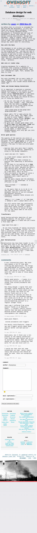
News (12, 6)
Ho (9, 489)
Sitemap (23, 509)
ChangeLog (13, 464)
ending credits (26, 479)
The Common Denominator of (26, 461)
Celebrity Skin (9, 487)
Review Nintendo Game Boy (27, 466)
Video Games (5, 469)
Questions (5, 458)
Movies (13, 462)
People (23, 492)
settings (30, 490)
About (24, 7)
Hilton (10, 490)
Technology (5, 456)
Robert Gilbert (10, 356)
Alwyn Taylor (10, 316)
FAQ (29, 509)
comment (5, 403)
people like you (8, 507)
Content (15, 505)
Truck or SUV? (9, 492)
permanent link (5, 294)
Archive (31, 6)
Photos (5, 460)
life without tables (26, 471)
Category (11, 7)
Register (29, 493)
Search (25, 6)
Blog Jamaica (5, 463)
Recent (18, 6)
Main (5, 6)
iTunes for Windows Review (27, 473)
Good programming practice (26, 458)
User (18, 7)
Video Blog (5, 466)
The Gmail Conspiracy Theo (26, 464)
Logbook (12, 458)
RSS (34, 509)
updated (24, 505)
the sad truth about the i (26, 476)
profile (23, 490)
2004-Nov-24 (25, 25)
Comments (29, 492)
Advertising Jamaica (26, 456)
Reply (24, 316)
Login (22, 493)
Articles (15, 19)
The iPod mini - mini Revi (26, 469)
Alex (8, 386)
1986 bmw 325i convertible (9, 494)
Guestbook (13, 456)
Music (12, 466)
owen (13, 25)
